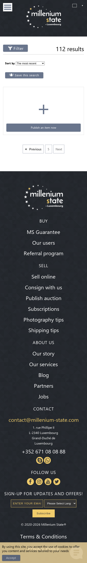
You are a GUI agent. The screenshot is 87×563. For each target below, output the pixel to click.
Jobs (43, 396)
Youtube (48, 481)
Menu (7, 7)
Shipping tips (43, 329)
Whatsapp (47, 460)
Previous (35, 149)
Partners (43, 385)
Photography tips (43, 319)
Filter (18, 48)
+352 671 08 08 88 (43, 451)
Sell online (43, 276)
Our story (43, 353)
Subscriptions (43, 308)
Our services (43, 364)
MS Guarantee (43, 231)
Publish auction (43, 297)
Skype (39, 460)
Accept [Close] (11, 558)
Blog (43, 374)
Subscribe (43, 513)
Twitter (56, 481)
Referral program (43, 253)
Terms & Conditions (43, 536)
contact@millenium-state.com (44, 419)
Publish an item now (43, 127)
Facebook (30, 481)
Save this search (27, 75)
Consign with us (43, 287)
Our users (43, 242)
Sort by (10, 63)
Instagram (39, 481)
